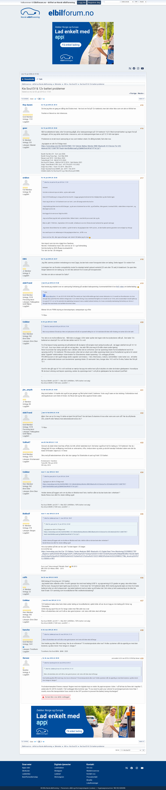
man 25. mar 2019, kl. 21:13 (51, 600)
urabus (26, 177)
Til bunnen (24, 99)
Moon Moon (49, 296)
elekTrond (27, 283)
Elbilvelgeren (59, 777)
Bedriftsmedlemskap (30, 777)
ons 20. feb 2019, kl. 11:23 (49, 442)
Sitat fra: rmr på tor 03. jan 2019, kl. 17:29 (56, 182)
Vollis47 (26, 442)
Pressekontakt (91, 777)
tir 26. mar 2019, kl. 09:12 (49, 630)
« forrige (132, 93)
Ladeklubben (59, 768)
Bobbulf (26, 513)
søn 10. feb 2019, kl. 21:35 (50, 412)
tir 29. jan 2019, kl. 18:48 (49, 322)
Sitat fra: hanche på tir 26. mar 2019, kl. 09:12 (57, 663)
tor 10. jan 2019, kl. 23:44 (49, 128)
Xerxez (26, 658)
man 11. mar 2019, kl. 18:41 (50, 472)
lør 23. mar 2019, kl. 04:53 (49, 577)
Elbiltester (26, 771)
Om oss (89, 768)
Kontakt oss (90, 774)
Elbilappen (58, 771)
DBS (25, 259)
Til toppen (24, 741)
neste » (141, 93)
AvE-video (120, 287)
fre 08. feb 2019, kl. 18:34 (49, 390)
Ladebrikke (26, 774)
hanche (26, 630)
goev (25, 128)
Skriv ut (141, 99)
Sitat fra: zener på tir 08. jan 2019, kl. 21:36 (56, 326)
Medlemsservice (92, 771)
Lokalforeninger (92, 783)
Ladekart (57, 774)
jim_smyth (28, 389)
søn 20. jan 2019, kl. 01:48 (50, 283)
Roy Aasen (28, 105)
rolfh (25, 577)
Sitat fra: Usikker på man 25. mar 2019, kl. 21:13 (58, 634)
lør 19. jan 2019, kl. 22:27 (49, 259)
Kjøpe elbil (26, 768)
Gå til (117, 750)
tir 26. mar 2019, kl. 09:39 (51, 658)
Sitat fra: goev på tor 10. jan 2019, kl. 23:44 (56, 476)
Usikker (26, 322)
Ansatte (89, 780)
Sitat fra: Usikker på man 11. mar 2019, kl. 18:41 (58, 518)
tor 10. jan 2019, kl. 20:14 (49, 105)
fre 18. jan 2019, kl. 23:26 (49, 177)
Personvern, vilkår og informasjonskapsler (75, 788)
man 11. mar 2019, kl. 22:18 (50, 513)
